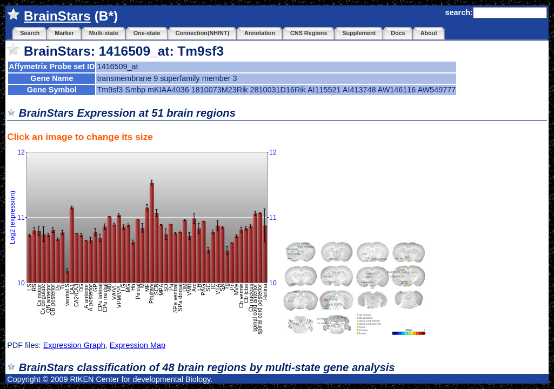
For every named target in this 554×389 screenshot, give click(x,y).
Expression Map (137, 345)
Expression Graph (74, 345)
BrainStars (57, 16)
